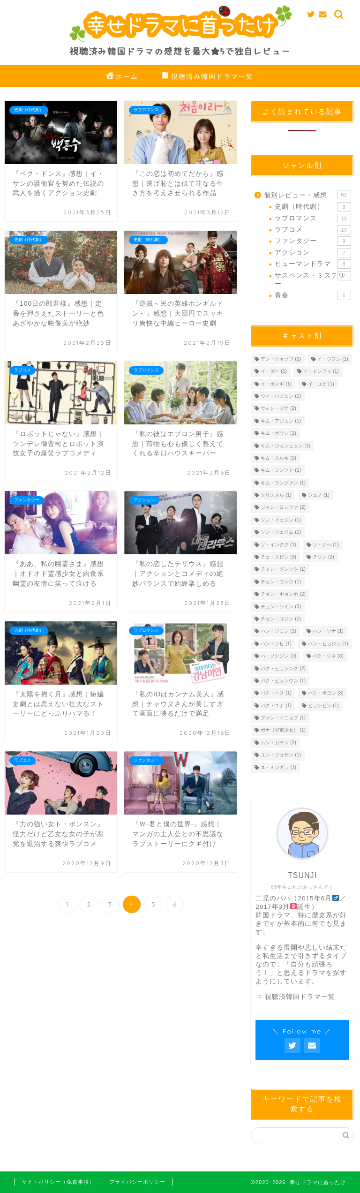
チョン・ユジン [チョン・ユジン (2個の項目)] (281, 618)
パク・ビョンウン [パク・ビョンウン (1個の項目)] (283, 680)
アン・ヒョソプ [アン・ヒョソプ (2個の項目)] (281, 359)
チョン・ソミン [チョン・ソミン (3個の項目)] (281, 606)
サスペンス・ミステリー (313, 279)
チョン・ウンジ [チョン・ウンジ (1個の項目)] (281, 581)
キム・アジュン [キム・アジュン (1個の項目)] (281, 420)
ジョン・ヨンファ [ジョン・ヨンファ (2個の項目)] (283, 507)
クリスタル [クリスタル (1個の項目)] (276, 495)
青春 (313, 295)
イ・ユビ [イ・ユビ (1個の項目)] (321, 383)
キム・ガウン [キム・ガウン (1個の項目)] (278, 433)
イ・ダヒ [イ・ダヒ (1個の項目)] (274, 371)
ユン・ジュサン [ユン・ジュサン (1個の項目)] (281, 755)
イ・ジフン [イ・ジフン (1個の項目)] (332, 359)
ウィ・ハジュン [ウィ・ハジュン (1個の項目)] (281, 396)
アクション (313, 252)
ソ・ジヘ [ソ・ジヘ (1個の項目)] (326, 544)
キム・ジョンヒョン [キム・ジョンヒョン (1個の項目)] (285, 445)
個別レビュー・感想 (307, 194)
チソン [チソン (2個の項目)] (323, 556)
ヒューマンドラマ (313, 264)
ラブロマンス (313, 218)
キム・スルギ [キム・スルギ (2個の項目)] (278, 458)
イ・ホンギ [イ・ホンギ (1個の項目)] (276, 383)
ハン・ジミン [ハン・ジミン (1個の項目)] (278, 631)
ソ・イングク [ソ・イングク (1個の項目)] (278, 544)
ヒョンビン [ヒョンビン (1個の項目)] (323, 705)
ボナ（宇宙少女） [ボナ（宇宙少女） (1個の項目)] (283, 730)
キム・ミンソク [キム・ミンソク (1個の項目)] (281, 470)
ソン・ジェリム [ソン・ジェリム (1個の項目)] (281, 532)
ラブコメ (313, 229)
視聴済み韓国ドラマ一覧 (208, 77)
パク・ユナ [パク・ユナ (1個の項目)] (276, 705)
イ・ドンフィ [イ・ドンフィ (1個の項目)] (321, 371)
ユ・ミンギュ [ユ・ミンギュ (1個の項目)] (278, 767)
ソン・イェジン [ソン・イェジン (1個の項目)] (281, 519)
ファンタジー (313, 241)
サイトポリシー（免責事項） (58, 1182)
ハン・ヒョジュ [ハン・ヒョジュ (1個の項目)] (328, 643)
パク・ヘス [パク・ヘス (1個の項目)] (276, 693)
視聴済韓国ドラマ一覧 (300, 996)
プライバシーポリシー (137, 1182)
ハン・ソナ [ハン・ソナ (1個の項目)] (328, 631)
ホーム (122, 77)
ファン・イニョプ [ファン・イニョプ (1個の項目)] (283, 717)
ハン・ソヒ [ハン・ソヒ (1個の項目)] (276, 643)
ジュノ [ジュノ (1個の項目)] (319, 495)
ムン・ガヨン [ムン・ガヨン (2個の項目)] (278, 742)
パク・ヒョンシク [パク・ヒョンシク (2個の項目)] (283, 668)
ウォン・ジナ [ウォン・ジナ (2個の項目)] (278, 408)
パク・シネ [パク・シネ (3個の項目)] (328, 656)
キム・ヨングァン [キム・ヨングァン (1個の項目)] (283, 482)
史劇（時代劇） (313, 206)
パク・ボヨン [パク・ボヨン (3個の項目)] (326, 693)
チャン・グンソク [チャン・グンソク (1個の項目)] (283, 569)
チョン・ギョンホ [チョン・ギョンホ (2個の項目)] (283, 594)
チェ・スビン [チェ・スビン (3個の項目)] (278, 556)
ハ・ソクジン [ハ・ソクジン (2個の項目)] (278, 656)
